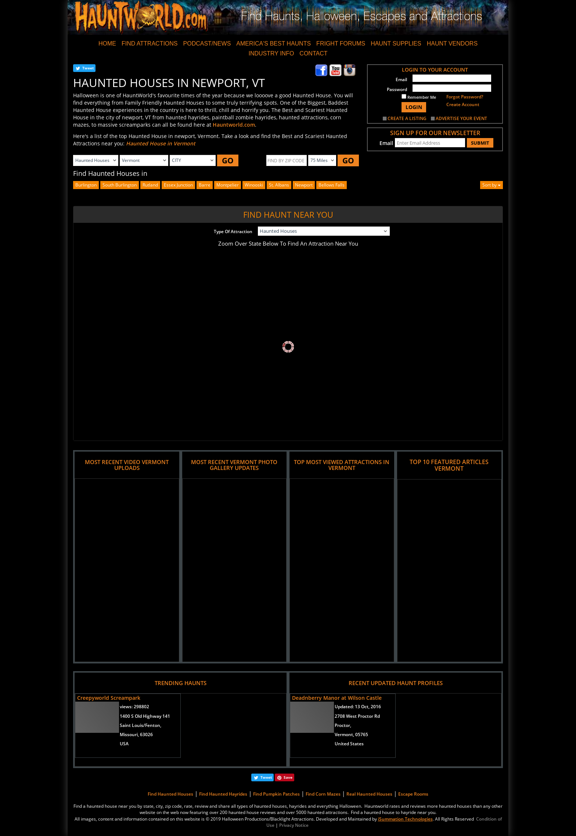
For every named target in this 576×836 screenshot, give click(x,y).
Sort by (491, 185)
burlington (86, 185)
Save (288, 777)
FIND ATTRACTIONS (150, 43)
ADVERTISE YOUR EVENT (461, 118)
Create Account (462, 104)
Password (397, 89)
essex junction (178, 185)
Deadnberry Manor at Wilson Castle (337, 697)
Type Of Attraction (233, 231)
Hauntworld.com (234, 124)
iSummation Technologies (405, 819)
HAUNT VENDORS (452, 43)
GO (228, 160)
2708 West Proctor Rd (357, 716)
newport (304, 185)
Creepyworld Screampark (108, 697)
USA (124, 744)
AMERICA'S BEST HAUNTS (273, 43)
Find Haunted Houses (170, 794)
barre (204, 185)
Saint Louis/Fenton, (140, 725)
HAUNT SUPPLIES (396, 43)
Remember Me (419, 97)
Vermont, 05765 (351, 734)
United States (349, 744)
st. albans (279, 185)
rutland (150, 185)
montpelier (227, 185)
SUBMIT (480, 143)
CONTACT (313, 53)
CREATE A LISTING (407, 118)
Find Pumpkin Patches (276, 794)
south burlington (119, 185)
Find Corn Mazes (323, 794)
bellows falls (331, 185)
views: (134, 706)
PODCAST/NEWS (207, 43)
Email (401, 79)
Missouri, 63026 (136, 734)
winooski (254, 185)
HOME (107, 43)
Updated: (358, 706)
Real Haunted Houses (369, 794)
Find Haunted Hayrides (223, 794)
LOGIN (414, 107)
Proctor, (343, 725)
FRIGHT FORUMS (340, 43)
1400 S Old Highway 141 (145, 716)
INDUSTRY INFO (271, 53)
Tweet (88, 67)
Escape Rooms (413, 794)
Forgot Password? (464, 97)
